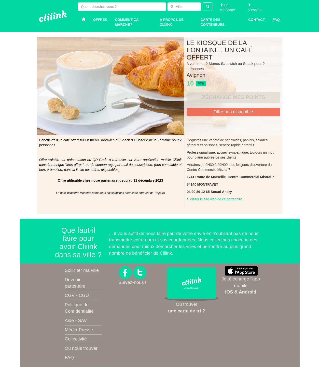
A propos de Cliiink (172, 22)
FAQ (69, 357)
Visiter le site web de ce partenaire (216, 199)
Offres (100, 20)
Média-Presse (79, 329)
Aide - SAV (76, 320)
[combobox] (184, 6)
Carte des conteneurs (212, 22)
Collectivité (76, 338)
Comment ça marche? (127, 22)
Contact (256, 20)
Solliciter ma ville (82, 270)
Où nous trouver (81, 348)
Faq (276, 20)
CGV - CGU (77, 295)
